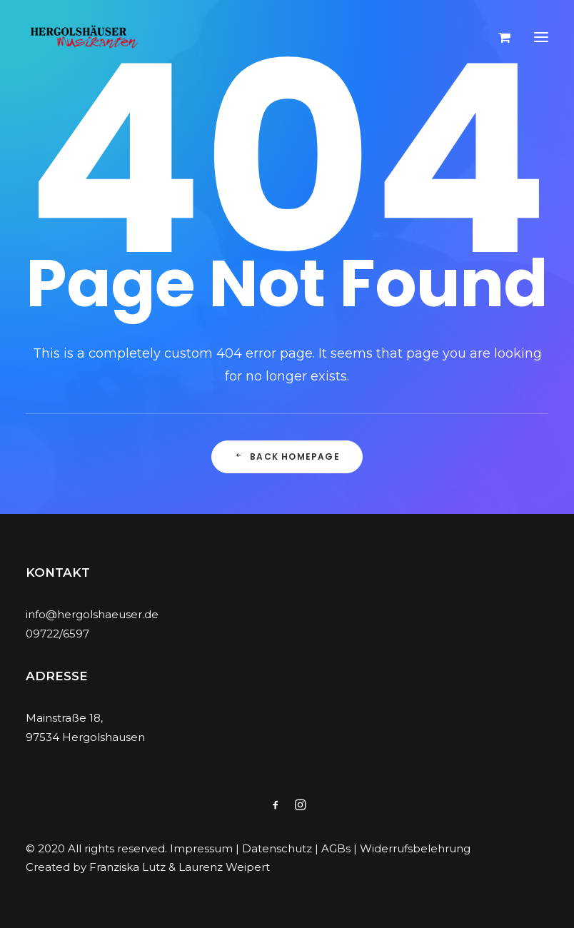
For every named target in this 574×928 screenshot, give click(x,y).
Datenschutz (277, 848)
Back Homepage (287, 456)
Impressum (201, 848)
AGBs (336, 848)
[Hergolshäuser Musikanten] (86, 37)
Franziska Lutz (127, 867)
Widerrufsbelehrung (415, 848)
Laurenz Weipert (224, 867)
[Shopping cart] (497, 37)
